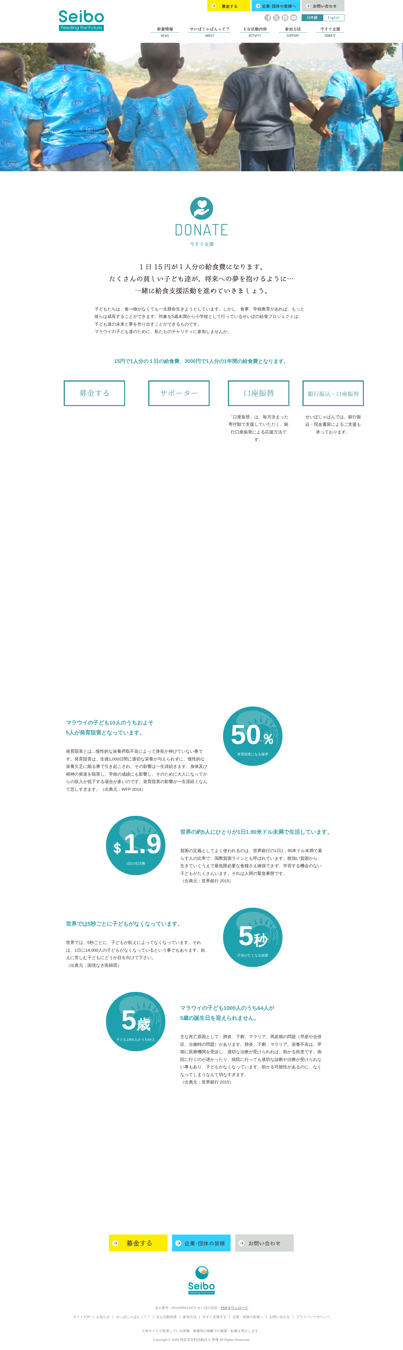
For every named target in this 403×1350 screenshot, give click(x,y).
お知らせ (103, 1317)
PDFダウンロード (234, 1307)
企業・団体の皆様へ (247, 1317)
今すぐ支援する (214, 1317)
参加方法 (190, 1317)
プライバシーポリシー (313, 1317)
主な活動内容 (166, 1317)
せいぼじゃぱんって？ (133, 1317)
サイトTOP (81, 1317)
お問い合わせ (279, 1317)
